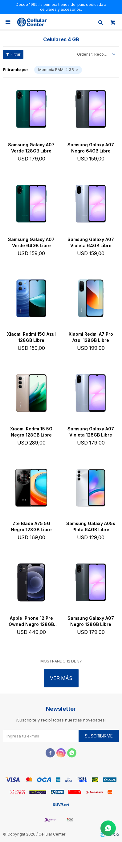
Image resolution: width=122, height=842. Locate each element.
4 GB (56, 69)
